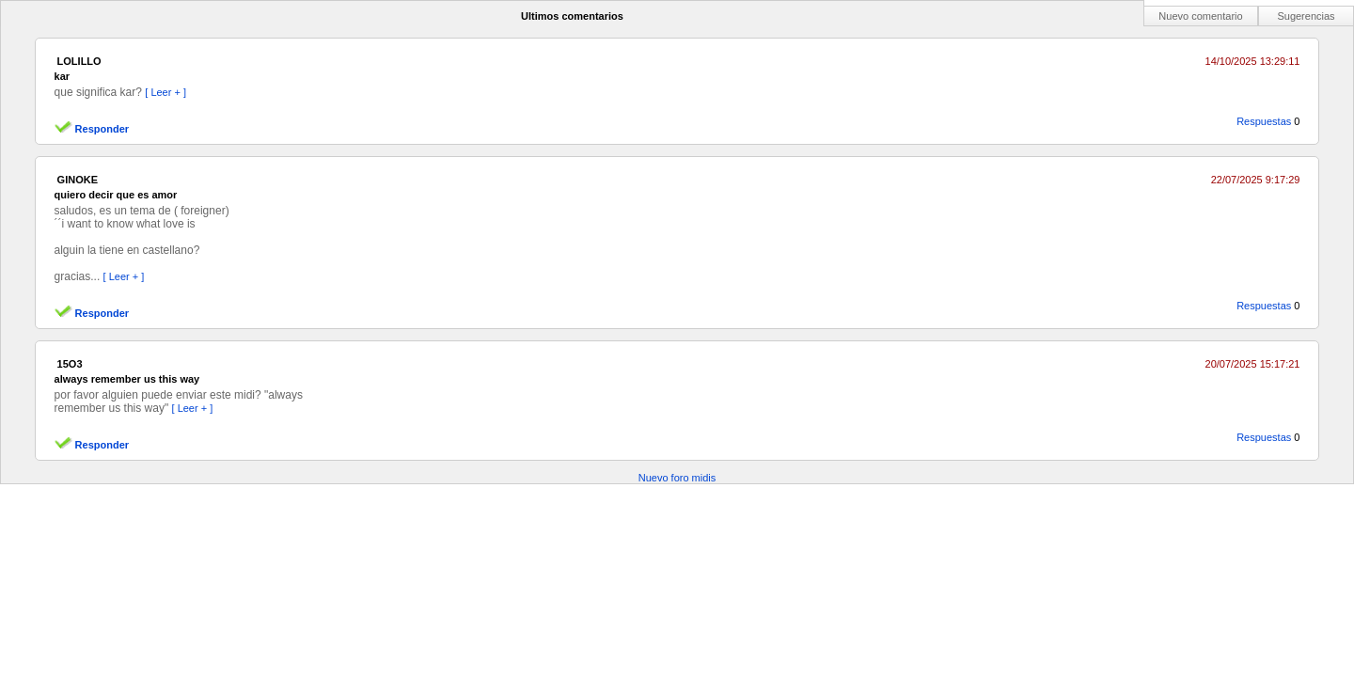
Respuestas (1263, 121)
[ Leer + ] (165, 92)
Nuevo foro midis (677, 477)
